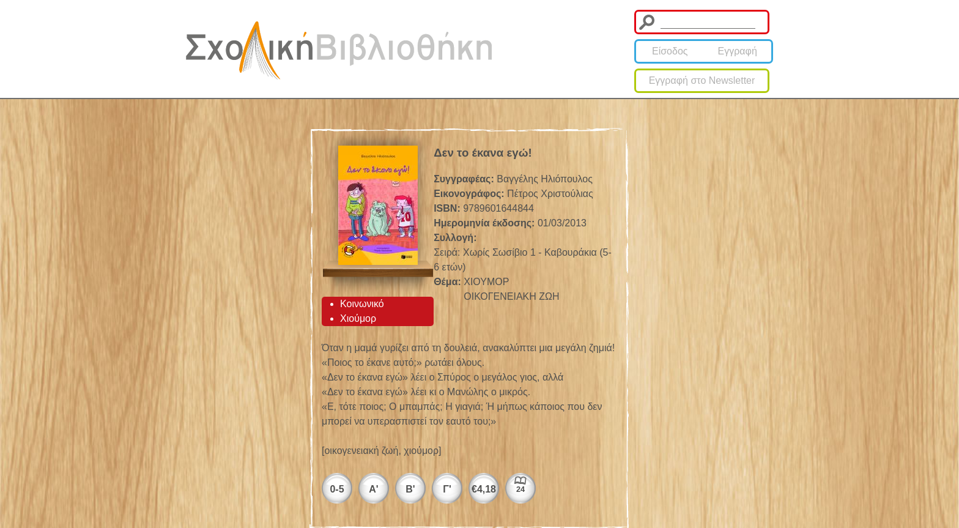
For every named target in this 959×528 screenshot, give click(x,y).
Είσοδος (670, 51)
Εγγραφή (737, 51)
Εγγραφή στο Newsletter (702, 80)
